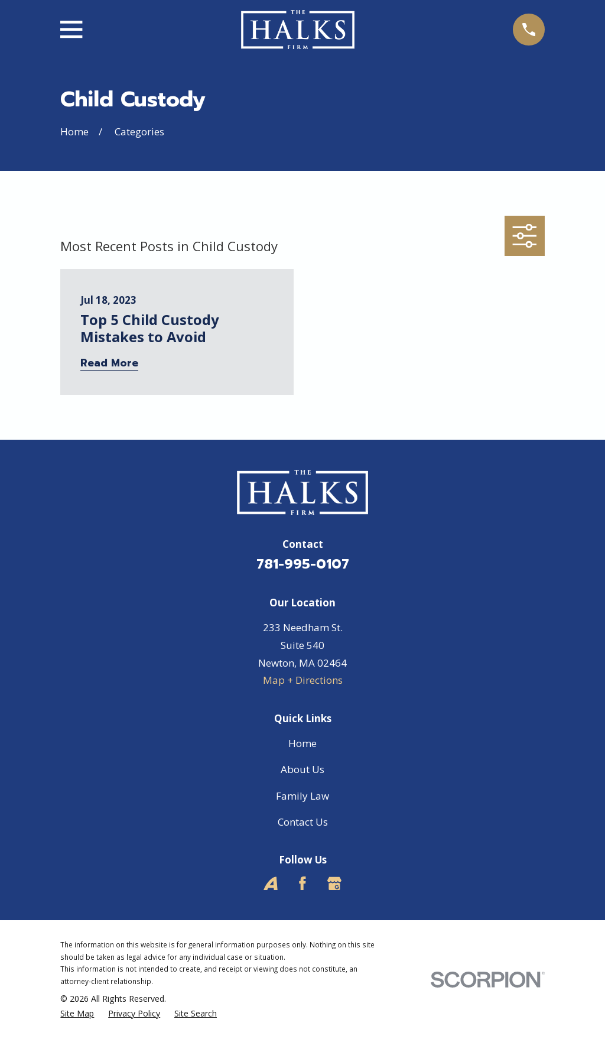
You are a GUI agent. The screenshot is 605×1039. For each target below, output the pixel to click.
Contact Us (303, 822)
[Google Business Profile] (334, 883)
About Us (302, 769)
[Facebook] (302, 883)
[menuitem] (77, 1013)
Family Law (302, 796)
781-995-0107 (302, 564)
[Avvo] (271, 883)
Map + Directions (303, 680)
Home (302, 743)
